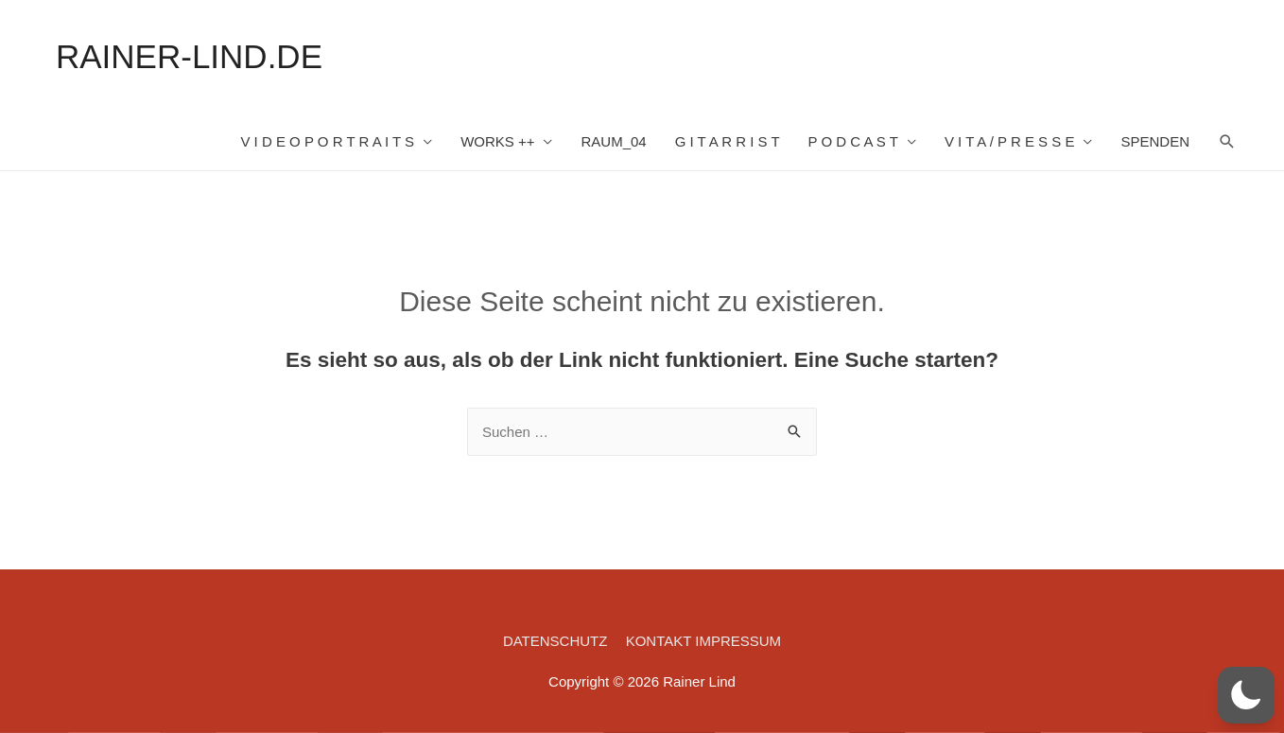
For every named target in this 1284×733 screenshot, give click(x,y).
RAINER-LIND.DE (189, 56)
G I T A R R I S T (727, 141)
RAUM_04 (613, 141)
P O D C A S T (853, 141)
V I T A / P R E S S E (1010, 141)
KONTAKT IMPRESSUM (703, 641)
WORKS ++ (497, 141)
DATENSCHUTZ (555, 641)
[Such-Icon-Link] (1227, 141)
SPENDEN (1154, 141)
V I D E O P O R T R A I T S (327, 141)
